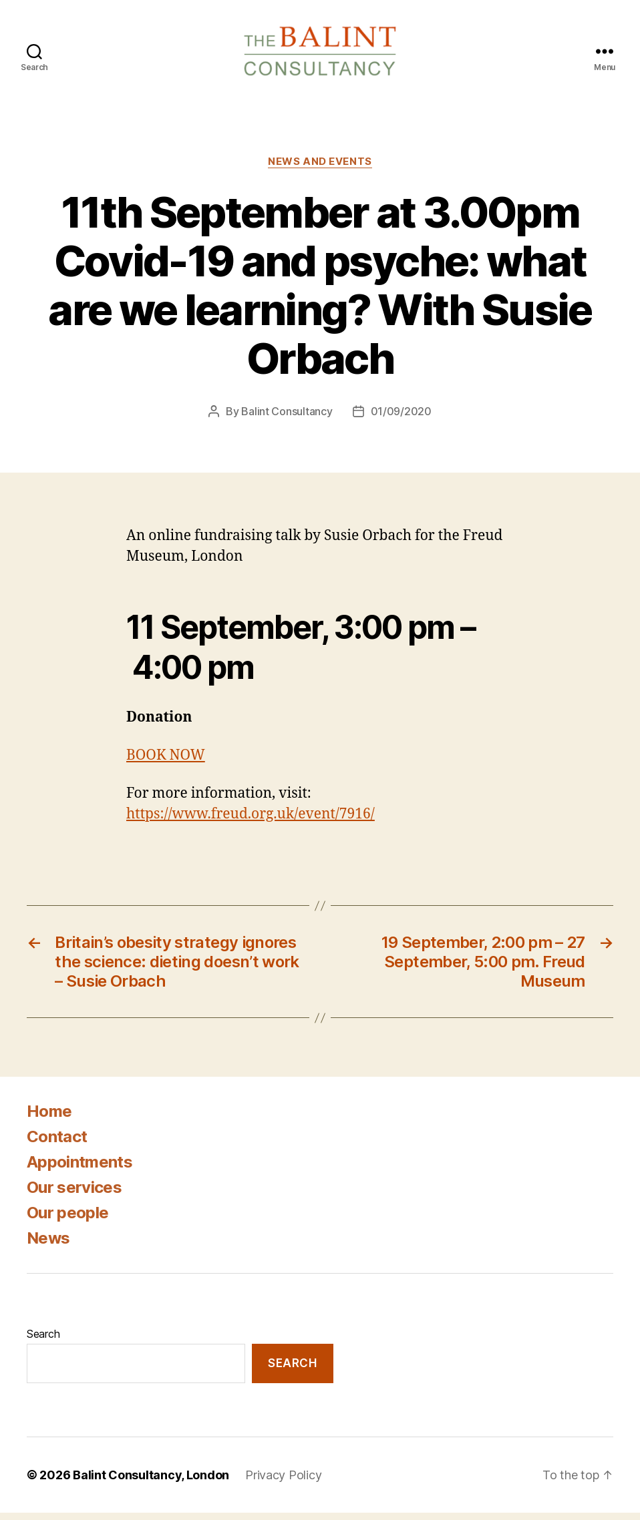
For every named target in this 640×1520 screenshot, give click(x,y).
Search (43, 1341)
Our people (67, 1220)
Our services (74, 1195)
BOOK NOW (165, 763)
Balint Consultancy (286, 418)
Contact (57, 1144)
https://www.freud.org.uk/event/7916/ (250, 822)
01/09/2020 (401, 418)
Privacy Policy (283, 1482)
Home (49, 1119)
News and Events (319, 169)
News (48, 1246)
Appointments (79, 1170)
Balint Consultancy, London (151, 1482)
